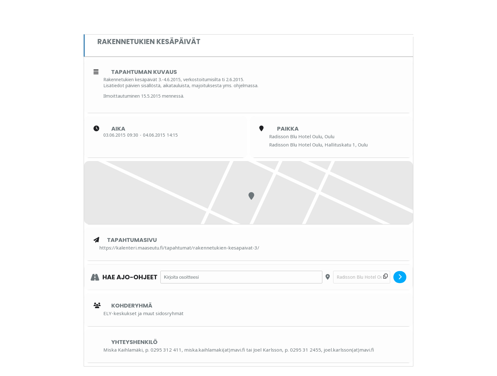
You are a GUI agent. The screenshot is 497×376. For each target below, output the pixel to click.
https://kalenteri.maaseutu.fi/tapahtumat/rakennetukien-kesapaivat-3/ (179, 247)
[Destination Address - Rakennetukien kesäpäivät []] (361, 277)
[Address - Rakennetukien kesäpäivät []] (241, 277)
